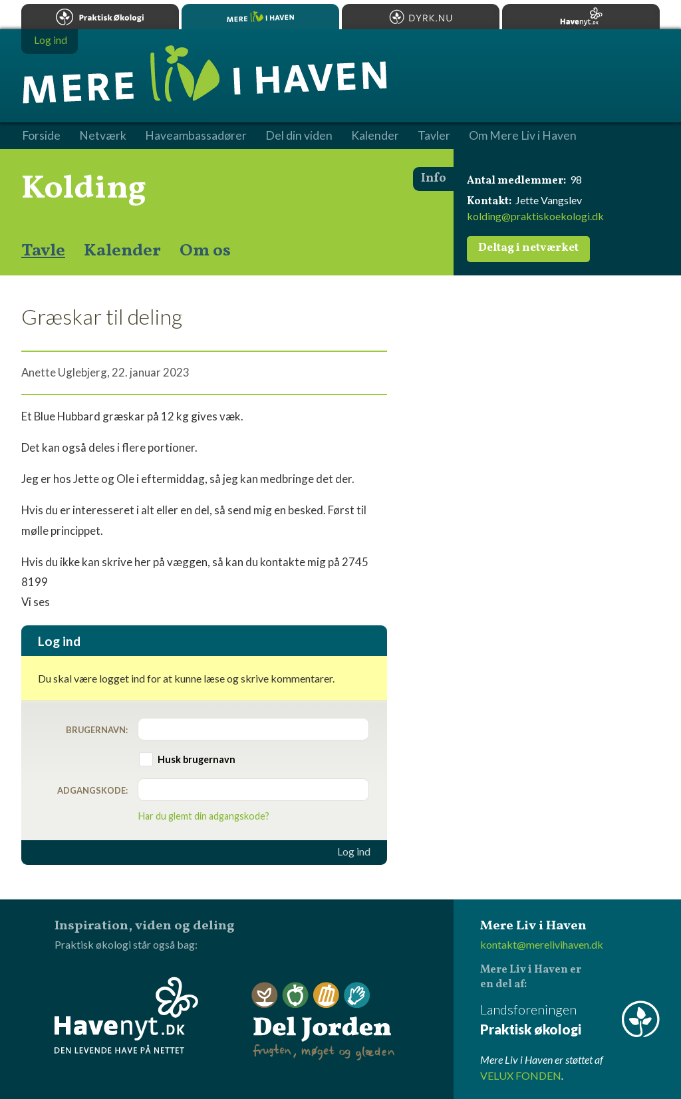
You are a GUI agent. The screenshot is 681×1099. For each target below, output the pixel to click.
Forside (41, 136)
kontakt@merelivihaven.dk (541, 944)
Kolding (83, 189)
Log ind (353, 851)
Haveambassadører (196, 136)
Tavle (43, 250)
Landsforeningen (570, 1020)
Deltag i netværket (528, 248)
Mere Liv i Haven (260, 16)
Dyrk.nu (420, 16)
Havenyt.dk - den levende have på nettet (126, 1015)
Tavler (434, 136)
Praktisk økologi (100, 16)
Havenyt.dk (581, 16)
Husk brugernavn (196, 759)
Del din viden (299, 136)
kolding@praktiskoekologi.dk (535, 216)
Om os (205, 250)
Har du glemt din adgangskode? (203, 816)
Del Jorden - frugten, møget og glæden (323, 1021)
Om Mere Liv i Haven (523, 136)
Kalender (122, 250)
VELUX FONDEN (520, 1075)
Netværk (102, 136)
